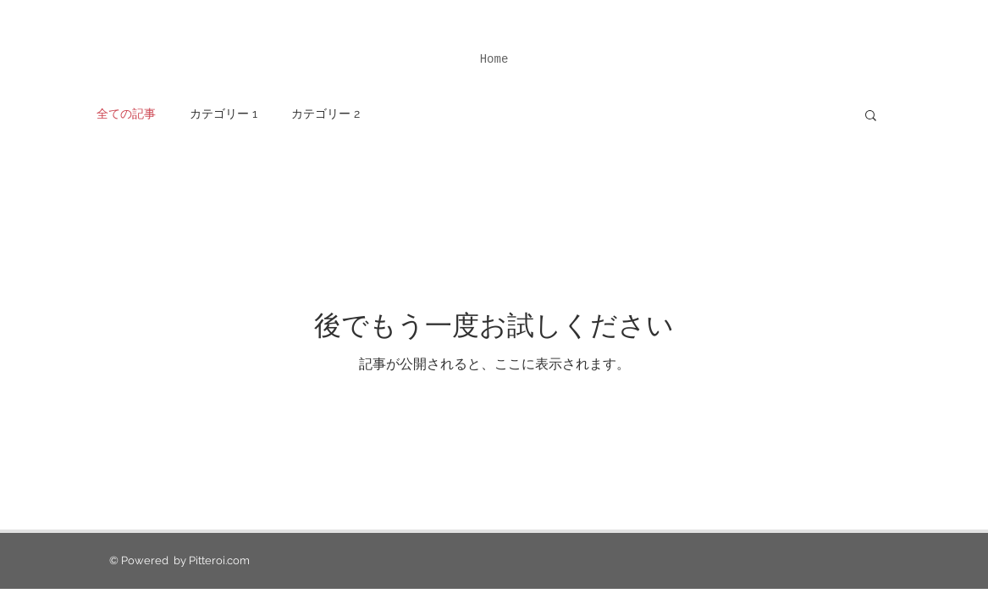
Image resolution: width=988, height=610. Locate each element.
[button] (871, 116)
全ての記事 (126, 113)
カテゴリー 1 (223, 113)
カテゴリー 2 (325, 113)
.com (237, 560)
